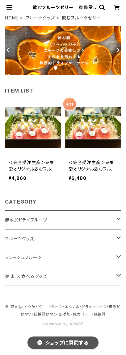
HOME (12, 17)
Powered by (63, 324)
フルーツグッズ (40, 17)
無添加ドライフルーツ (26, 219)
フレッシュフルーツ (23, 257)
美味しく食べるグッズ (26, 276)
